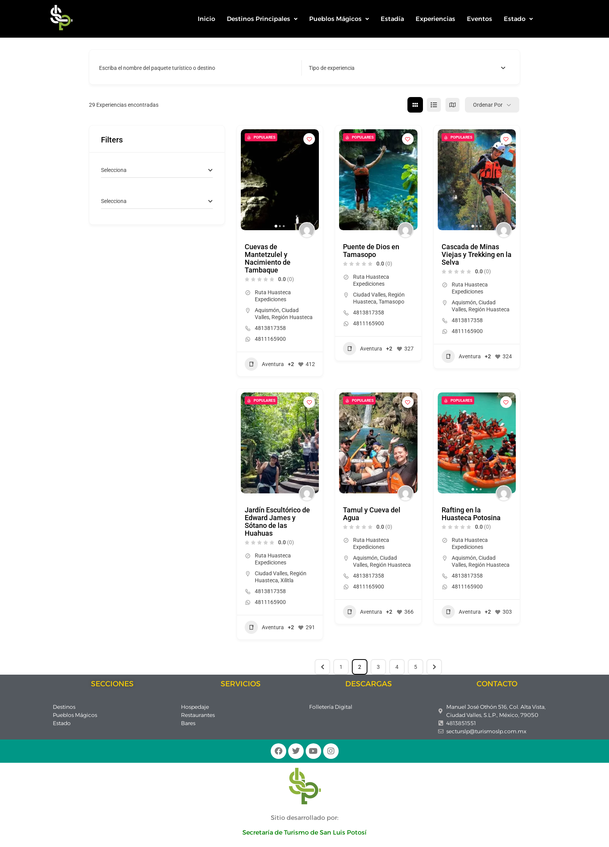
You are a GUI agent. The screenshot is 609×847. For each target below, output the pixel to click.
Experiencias (435, 19)
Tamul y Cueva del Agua (371, 514)
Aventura (264, 364)
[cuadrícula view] (415, 105)
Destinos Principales (262, 19)
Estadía (392, 19)
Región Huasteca (292, 317)
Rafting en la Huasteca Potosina (471, 514)
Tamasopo (391, 302)
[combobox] (407, 68)
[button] (262, 19)
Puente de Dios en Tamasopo (371, 251)
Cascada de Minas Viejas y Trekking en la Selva (477, 254)
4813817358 (270, 328)
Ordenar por (488, 105)
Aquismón (267, 310)
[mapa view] (452, 105)
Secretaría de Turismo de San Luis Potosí (304, 832)
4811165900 (270, 339)
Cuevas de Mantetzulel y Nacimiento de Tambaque (268, 258)
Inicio (206, 19)
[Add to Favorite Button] (309, 139)
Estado (518, 19)
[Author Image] (307, 230)
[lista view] (434, 105)
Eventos (479, 19)
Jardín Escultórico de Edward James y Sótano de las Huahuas (277, 521)
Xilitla (287, 580)
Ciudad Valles (369, 295)
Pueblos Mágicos (339, 19)
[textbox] (332, 68)
